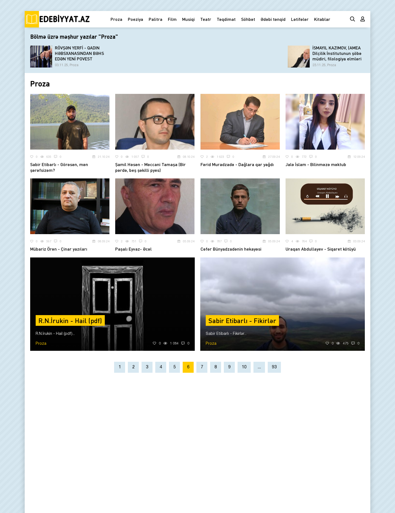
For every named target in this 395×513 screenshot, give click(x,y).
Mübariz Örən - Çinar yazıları (58, 248)
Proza (116, 19)
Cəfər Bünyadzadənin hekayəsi (231, 248)
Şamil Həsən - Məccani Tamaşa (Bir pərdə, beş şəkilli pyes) (150, 167)
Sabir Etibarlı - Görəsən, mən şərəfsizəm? (59, 167)
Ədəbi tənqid (273, 19)
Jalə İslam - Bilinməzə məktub (316, 164)
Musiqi (188, 19)
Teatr (205, 19)
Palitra (155, 19)
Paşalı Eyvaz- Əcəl (133, 248)
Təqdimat (226, 19)
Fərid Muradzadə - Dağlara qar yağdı (237, 164)
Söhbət (248, 19)
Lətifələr (300, 19)
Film (172, 19)
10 (244, 367)
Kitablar (322, 19)
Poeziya (135, 19)
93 (274, 367)
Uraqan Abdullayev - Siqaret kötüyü (321, 248)
